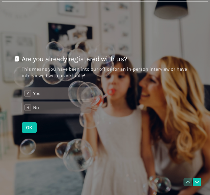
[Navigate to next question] (197, 182)
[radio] (56, 93)
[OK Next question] (29, 127)
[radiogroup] (56, 100)
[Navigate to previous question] (187, 182)
